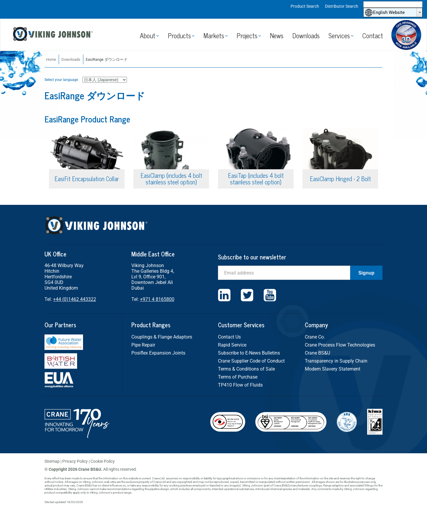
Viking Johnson (54, 35)
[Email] (284, 273)
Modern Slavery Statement (332, 369)
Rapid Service (232, 345)
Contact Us (229, 337)
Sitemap (52, 461)
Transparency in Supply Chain (336, 361)
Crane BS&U (317, 353)
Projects (247, 35)
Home (51, 59)
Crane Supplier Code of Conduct (251, 361)
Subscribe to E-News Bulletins (249, 353)
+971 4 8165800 (157, 299)
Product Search (305, 6)
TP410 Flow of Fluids (240, 385)
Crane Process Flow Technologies (340, 345)
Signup (366, 272)
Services (339, 35)
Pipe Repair (143, 345)
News (276, 35)
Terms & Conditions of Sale (246, 369)
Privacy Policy (75, 461)
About (147, 35)
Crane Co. (315, 337)
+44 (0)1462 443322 (74, 299)
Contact (372, 35)
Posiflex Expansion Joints (158, 353)
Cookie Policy (102, 461)
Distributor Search (341, 6)
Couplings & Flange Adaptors (161, 337)
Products (179, 35)
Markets (213, 35)
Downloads (306, 35)
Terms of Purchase (237, 377)
